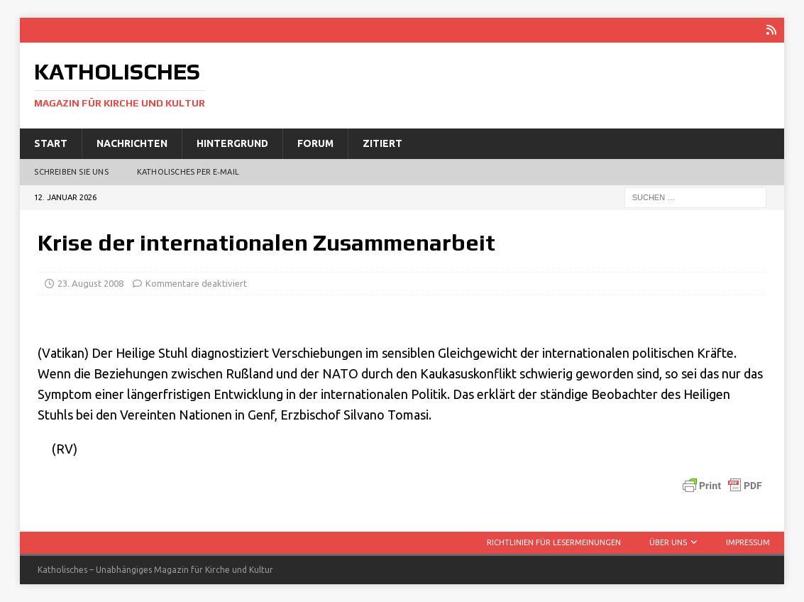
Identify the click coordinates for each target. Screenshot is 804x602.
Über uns (668, 542)
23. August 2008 (90, 283)
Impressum (748, 542)
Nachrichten (132, 143)
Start (50, 143)
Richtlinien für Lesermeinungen (554, 542)
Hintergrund (232, 143)
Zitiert (382, 143)
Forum (315, 143)
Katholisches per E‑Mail (188, 172)
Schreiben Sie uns (71, 172)
